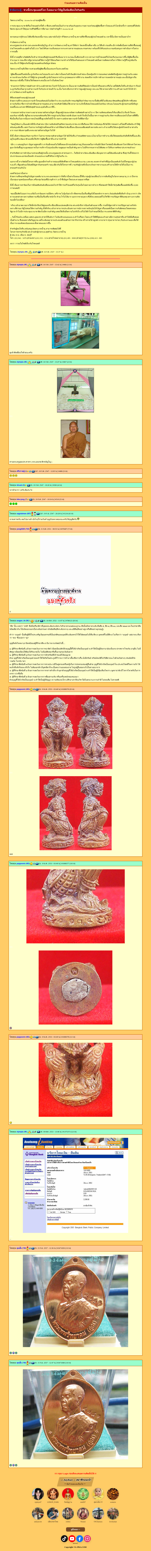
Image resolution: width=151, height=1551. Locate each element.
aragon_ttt (21, 621)
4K (26, 252)
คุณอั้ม (19, 1248)
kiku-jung (20, 499)
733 (27, 529)
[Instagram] (87, 1538)
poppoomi (21, 689)
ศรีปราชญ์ (20, 471)
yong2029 (21, 529)
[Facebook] (79, 1538)
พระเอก (19, 485)
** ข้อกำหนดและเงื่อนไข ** (75, 1484)
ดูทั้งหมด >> (75, 1529)
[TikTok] (64, 1538)
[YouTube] (72, 1538)
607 (28, 514)
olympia (20, 252)
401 (27, 689)
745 (24, 1248)
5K (27, 621)
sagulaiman (21, 514)
